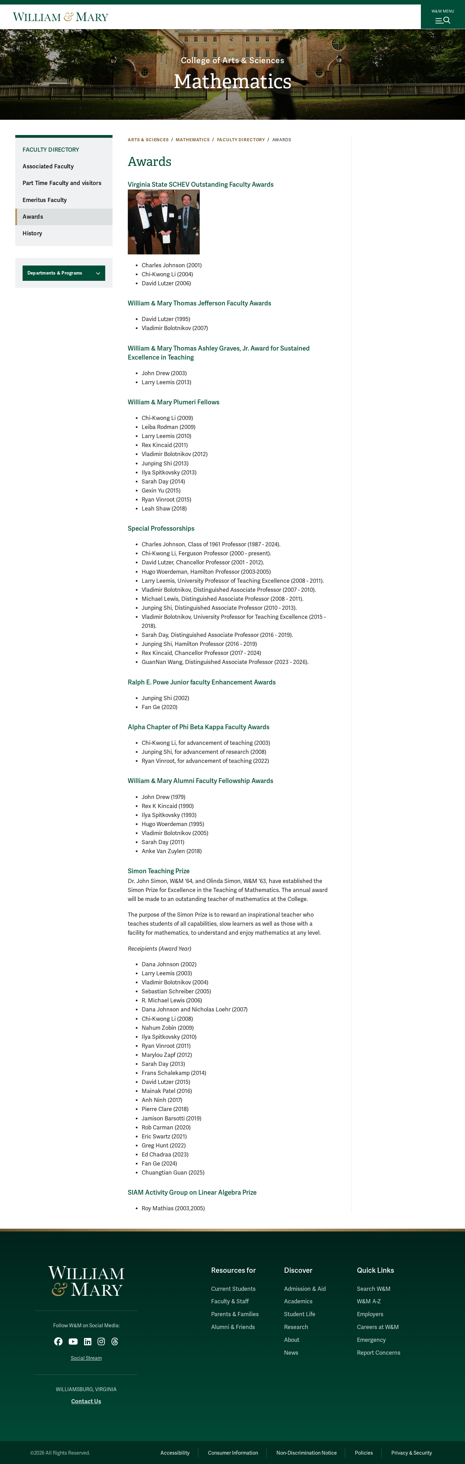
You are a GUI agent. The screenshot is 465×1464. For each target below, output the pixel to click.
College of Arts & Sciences (232, 60)
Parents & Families (235, 1314)
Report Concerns (378, 1352)
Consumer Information (226, 1452)
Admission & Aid (305, 1289)
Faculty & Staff (230, 1301)
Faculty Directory (241, 140)
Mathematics (232, 82)
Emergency (371, 1340)
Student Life (299, 1314)
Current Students (233, 1289)
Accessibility (165, 1452)
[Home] (60, 16)
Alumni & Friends (233, 1327)
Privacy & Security (410, 1452)
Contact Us (86, 1400)
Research (296, 1327)
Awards (33, 216)
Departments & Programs (55, 273)
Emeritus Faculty (45, 200)
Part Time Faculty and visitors (62, 183)
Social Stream (86, 1357)
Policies (361, 1452)
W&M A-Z (369, 1301)
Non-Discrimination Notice (301, 1452)
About (291, 1340)
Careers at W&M (378, 1327)
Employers (370, 1314)
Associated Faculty (48, 166)
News (291, 1352)
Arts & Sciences (148, 140)
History (32, 233)
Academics (298, 1301)
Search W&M (374, 1289)
